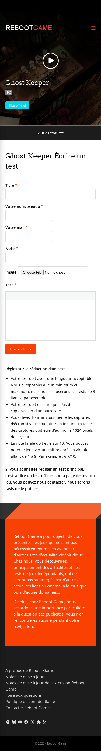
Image (10, 272)
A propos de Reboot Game (29, 670)
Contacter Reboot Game (27, 707)
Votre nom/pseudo (24, 206)
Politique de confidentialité (30, 701)
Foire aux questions (23, 695)
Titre (11, 185)
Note (11, 248)
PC (9, 92)
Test (10, 284)
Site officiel (17, 105)
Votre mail (16, 227)
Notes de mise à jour (24, 676)
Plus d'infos (47, 133)
